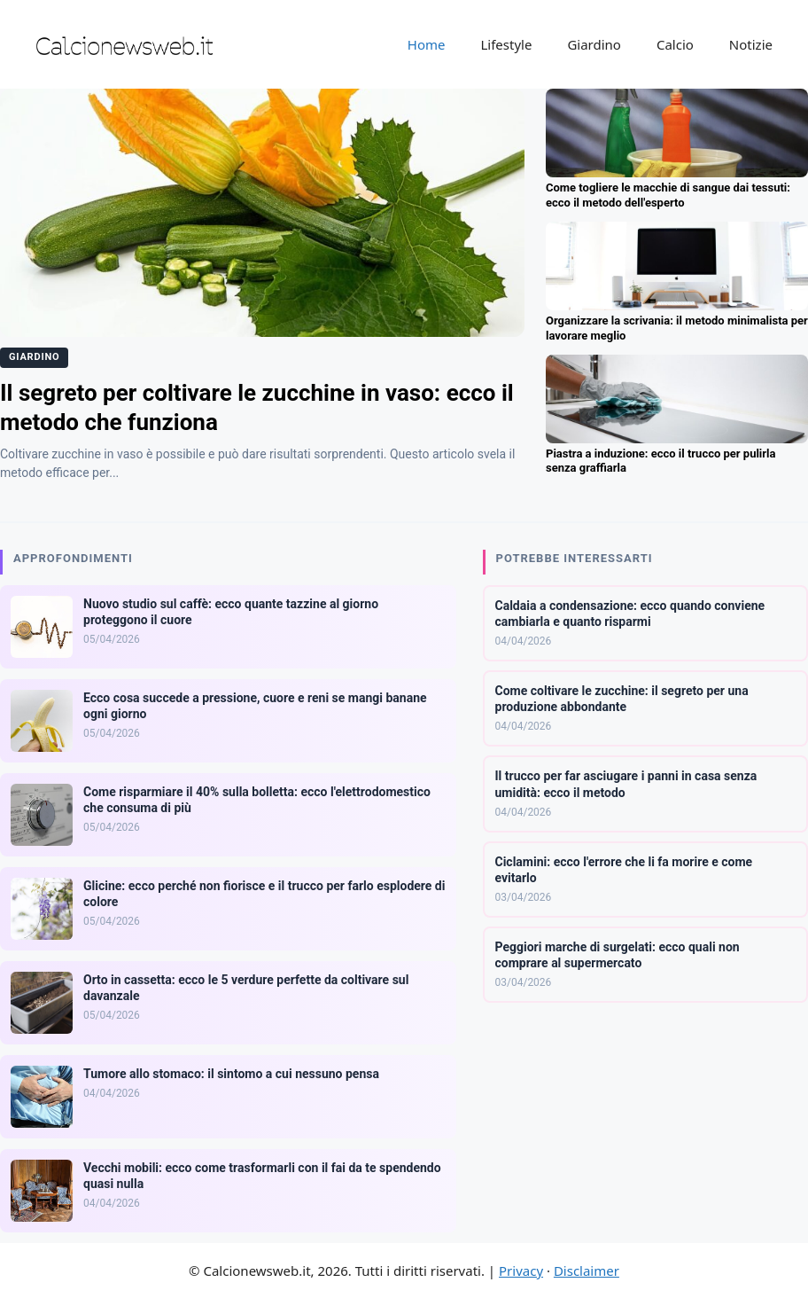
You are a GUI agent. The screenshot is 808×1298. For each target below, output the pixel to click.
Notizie (751, 44)
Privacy (521, 1270)
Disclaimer (586, 1270)
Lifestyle (506, 44)
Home (427, 44)
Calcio (675, 44)
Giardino (594, 44)
